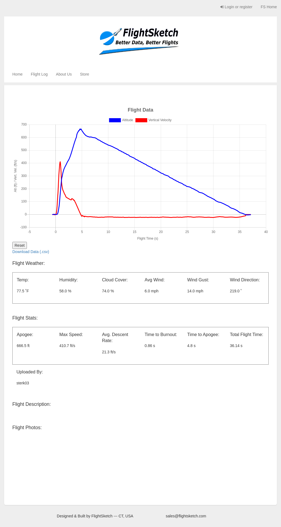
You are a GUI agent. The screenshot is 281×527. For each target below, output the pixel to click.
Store (84, 74)
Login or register (236, 7)
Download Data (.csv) (30, 251)
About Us (64, 74)
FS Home (269, 7)
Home (17, 74)
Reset (20, 245)
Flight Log (39, 74)
